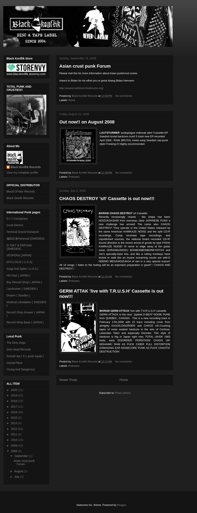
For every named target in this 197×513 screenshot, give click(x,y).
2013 (14, 423)
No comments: (124, 95)
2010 (14, 439)
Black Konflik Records (26, 167)
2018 (14, 401)
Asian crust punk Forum (85, 66)
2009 (14, 445)
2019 (14, 395)
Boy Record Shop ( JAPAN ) (24, 282)
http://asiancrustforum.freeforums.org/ (81, 88)
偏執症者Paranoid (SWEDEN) (25, 238)
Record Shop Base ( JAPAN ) (25, 322)
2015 (14, 417)
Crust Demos (14, 225)
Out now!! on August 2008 (87, 121)
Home (123, 380)
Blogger (121, 504)
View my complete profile (22, 172)
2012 (14, 428)
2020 (14, 390)
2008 (14, 451)
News (72, 100)
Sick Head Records (18, 349)
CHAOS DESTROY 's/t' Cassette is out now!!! (106, 198)
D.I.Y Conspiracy (17, 218)
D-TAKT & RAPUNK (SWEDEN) (19, 247)
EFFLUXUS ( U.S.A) (19, 262)
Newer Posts (68, 380)
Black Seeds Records (20, 198)
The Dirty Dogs (15, 342)
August (19, 471)
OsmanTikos (14, 362)
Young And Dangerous (20, 369)
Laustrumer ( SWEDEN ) (22, 288)
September (21, 456)
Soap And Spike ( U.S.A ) (22, 268)
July (17, 476)
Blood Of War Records (20, 191)
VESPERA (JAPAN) (18, 255)
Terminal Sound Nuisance (22, 231)
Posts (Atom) (122, 392)
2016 (14, 412)
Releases (74, 176)
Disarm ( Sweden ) (18, 295)
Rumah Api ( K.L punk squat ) (24, 356)
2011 (14, 434)
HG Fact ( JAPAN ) (18, 275)
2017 (14, 406)
